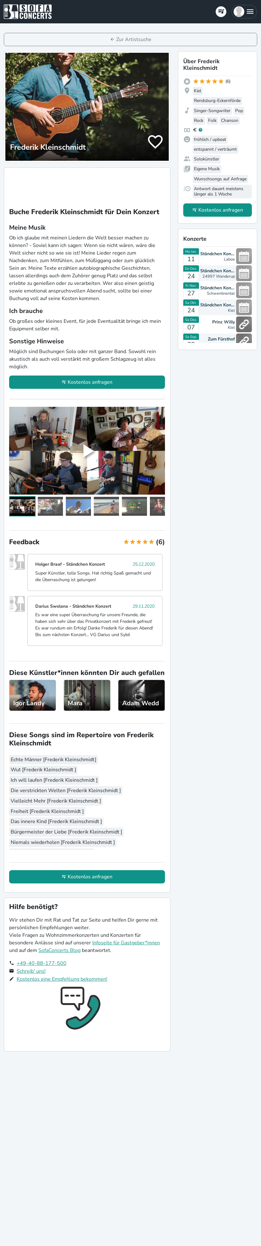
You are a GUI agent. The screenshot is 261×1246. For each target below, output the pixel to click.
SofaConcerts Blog (59, 950)
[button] (244, 12)
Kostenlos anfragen (90, 382)
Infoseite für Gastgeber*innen (126, 942)
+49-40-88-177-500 (41, 963)
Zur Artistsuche (133, 39)
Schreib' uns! (31, 971)
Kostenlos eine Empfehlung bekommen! (62, 979)
